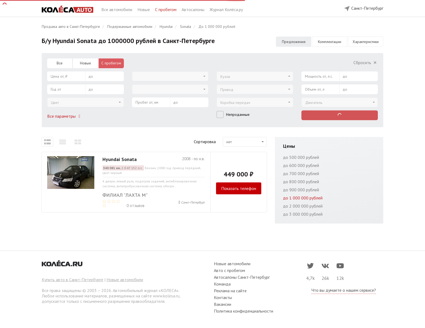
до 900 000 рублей (301, 189)
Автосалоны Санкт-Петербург (242, 277)
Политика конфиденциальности (243, 311)
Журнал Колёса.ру (226, 9)
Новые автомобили (125, 279)
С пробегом (166, 9)
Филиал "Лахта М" (124, 195)
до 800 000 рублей (301, 181)
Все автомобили (117, 9)
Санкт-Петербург (193, 202)
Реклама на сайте (230, 290)
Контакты (223, 297)
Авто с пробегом (229, 270)
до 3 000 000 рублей (303, 214)
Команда (222, 284)
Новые (144, 9)
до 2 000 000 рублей (303, 206)
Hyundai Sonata (119, 159)
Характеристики (366, 41)
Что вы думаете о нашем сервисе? (343, 290)
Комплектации (329, 41)
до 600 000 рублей (301, 165)
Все (60, 63)
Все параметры (64, 116)
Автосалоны (193, 9)
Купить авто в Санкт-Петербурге (72, 279)
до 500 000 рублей (301, 157)
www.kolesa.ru (166, 296)
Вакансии (222, 304)
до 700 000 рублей (301, 173)
